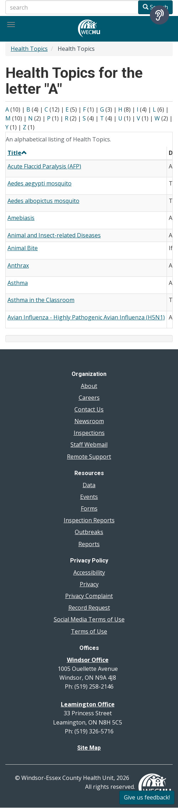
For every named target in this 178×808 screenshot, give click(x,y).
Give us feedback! (147, 797)
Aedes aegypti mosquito (39, 183)
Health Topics (29, 49)
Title (17, 153)
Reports (89, 544)
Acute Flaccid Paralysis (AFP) (44, 166)
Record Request (89, 608)
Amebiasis (21, 218)
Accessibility (89, 572)
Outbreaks (89, 532)
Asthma (17, 283)
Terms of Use (89, 631)
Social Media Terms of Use (89, 619)
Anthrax (18, 265)
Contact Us (89, 409)
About (89, 386)
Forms (89, 508)
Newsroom (89, 421)
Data (89, 485)
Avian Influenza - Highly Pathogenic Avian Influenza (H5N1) (86, 317)
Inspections (89, 433)
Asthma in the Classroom (40, 300)
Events (89, 497)
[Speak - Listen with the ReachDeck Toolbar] (159, 15)
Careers (89, 398)
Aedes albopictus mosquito (43, 201)
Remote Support (89, 456)
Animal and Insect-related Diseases (54, 235)
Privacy (89, 584)
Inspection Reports (89, 520)
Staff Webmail (89, 444)
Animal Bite (22, 248)
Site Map (89, 747)
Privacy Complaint (89, 596)
